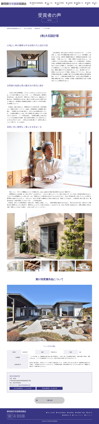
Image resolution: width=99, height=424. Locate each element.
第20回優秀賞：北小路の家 (49, 388)
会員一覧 (96, 3)
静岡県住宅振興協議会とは (37, 3)
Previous (6, 236)
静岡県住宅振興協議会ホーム (14, 28)
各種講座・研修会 (79, 3)
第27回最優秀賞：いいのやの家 (22, 388)
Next (93, 236)
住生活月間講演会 (60, 3)
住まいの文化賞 (49, 3)
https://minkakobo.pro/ (24, 385)
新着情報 (88, 3)
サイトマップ (89, 415)
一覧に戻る (49, 400)
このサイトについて (78, 415)
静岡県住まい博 (67, 415)
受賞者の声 (37, 28)
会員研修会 (70, 3)
